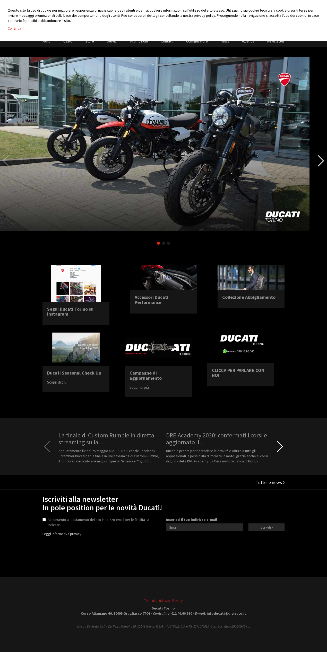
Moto (46, 41)
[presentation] (205, 546)
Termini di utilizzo (157, 600)
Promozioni (139, 41)
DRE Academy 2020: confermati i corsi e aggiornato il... (216, 438)
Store (89, 41)
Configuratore (197, 41)
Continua (14, 28)
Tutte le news (270, 482)
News (225, 41)
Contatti (167, 41)
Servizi (112, 41)
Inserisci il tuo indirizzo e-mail (191, 519)
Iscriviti (266, 527)
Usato (67, 41)
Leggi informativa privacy (61, 533)
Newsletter (276, 41)
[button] (320, 161)
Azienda (248, 41)
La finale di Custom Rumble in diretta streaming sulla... (106, 438)
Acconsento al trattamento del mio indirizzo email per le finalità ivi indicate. (95, 522)
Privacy (177, 600)
